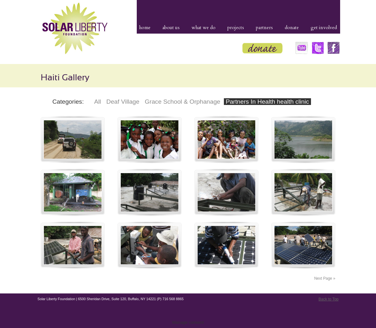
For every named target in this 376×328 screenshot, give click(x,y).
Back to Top (329, 299)
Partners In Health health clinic (267, 101)
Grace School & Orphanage (182, 101)
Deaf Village (122, 101)
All (97, 101)
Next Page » (324, 278)
